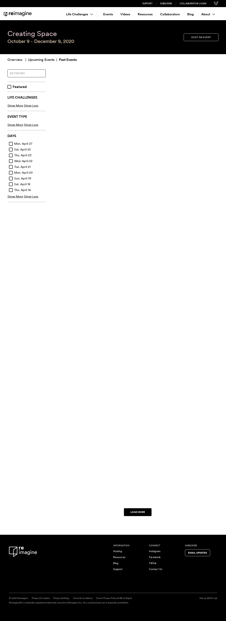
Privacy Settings (61, 598)
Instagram (154, 551)
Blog (190, 14)
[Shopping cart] (216, 3)
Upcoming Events (41, 60)
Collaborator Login (193, 3)
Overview (15, 60)
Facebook (154, 557)
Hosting (117, 551)
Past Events (68, 60)
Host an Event (201, 37)
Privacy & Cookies (41, 598)
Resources (145, 14)
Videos (125, 14)
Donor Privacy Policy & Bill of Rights (114, 598)
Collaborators (170, 14)
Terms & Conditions (83, 598)
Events (108, 14)
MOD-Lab (212, 598)
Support (147, 3)
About (208, 14)
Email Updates (197, 552)
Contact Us (155, 569)
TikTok (152, 563)
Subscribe (166, 3)
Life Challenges (79, 14)
